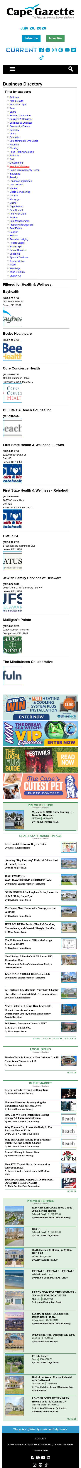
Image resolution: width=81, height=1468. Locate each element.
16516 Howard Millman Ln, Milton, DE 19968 (52, 1251)
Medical (14, 195)
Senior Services (18, 250)
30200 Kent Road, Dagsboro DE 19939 (53, 1334)
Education (15, 137)
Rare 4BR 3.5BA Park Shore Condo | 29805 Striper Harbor (53, 1209)
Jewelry (14, 177)
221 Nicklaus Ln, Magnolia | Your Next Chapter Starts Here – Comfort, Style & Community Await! (31, 992)
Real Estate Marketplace (40, 836)
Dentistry (14, 130)
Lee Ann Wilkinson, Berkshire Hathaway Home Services (49, 1410)
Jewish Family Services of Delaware (32, 578)
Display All (15, 275)
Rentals (14, 235)
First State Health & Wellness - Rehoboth (36, 490)
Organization (16, 206)
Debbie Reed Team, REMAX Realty (53, 1217)
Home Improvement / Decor (24, 170)
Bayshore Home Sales (19, 900)
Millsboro (36, 818)
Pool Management (19, 221)
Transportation (17, 261)
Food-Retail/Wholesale (22, 151)
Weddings (15, 268)
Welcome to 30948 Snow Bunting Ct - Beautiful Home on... (53, 813)
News (56, 1038)
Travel (13, 264)
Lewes (35, 1359)
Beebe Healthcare (17, 333)
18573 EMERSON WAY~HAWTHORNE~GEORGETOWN (28, 878)
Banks (13, 111)
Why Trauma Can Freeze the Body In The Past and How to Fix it (28, 1129)
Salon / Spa (16, 246)
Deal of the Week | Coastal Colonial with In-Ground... (52, 1379)
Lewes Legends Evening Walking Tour (26, 1089)
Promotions (40, 1038)
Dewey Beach (38, 1320)
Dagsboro (36, 1338)
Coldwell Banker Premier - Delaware (26, 884)
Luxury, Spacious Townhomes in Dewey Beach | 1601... (50, 1315)
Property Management (21, 224)
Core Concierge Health (21, 368)
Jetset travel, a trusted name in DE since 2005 (27, 1173)
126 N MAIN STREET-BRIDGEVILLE (27, 973)
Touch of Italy (15, 1065)
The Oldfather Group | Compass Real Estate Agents (52, 1388)
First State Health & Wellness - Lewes (33, 445)
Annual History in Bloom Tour (22, 1152)
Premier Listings (40, 1201)
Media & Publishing (20, 191)
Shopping (15, 253)
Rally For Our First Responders (24, 1186)
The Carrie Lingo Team (47, 1235)
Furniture (14, 155)
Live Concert (16, 184)
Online (13, 202)
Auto (12, 108)
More (70, 1072)
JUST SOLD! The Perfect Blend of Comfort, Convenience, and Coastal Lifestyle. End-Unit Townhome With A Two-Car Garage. (30, 926)
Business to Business (21, 122)
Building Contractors (20, 115)
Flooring (14, 148)
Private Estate (40, 1355)
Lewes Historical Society (20, 1093)
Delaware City (38, 1383)
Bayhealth (11, 291)
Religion (14, 232)
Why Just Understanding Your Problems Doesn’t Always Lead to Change (28, 1141)
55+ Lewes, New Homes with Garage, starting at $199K (30, 910)
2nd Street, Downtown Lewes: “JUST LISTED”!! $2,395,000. (26, 1025)
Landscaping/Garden (21, 181)
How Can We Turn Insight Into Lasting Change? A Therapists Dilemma (27, 1116)
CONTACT (40, 1438)
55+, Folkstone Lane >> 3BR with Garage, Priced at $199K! (28, 942)
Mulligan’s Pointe (17, 620)
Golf (12, 159)
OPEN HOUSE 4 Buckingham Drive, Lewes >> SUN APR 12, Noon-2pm (31, 894)
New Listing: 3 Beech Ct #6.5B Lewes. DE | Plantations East (29, 958)
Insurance (15, 173)
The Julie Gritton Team (47, 822)
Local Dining (40, 1049)
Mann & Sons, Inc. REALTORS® (51, 1277)
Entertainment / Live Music (24, 140)
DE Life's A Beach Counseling (27, 410)
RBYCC (36, 1228)
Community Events (20, 126)
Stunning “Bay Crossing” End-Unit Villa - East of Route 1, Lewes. (31, 862)
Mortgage (15, 199)
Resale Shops (17, 242)
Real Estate (16, 228)
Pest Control (16, 210)
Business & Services (21, 119)
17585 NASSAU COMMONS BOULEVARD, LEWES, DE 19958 (40, 1444)
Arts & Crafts (16, 101)
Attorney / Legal (18, 104)
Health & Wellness (19, 166)
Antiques (14, 97)
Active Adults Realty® (19, 847)
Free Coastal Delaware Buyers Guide (26, 844)
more (70, 1191)
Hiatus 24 (10, 536)
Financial (14, 144)
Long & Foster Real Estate (48, 1302)
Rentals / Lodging (19, 239)
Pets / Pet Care (18, 213)
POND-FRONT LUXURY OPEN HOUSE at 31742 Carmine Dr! (50, 1400)
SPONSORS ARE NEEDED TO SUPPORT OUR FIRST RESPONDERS (29, 1181)
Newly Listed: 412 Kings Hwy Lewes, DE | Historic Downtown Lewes (28, 1007)
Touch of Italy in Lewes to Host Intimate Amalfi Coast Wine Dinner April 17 (32, 1059)
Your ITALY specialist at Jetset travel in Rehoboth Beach (27, 1166)
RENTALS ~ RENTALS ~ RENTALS (53, 1271)
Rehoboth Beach (39, 1214)
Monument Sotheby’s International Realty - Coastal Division (28, 966)
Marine (13, 188)
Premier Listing (40, 805)
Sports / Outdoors (19, 257)
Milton (35, 1256)
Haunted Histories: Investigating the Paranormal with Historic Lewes (25, 1104)
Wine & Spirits (17, 272)
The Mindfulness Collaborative (28, 662)
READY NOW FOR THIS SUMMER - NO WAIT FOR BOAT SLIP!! (54, 1294)
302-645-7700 (40, 1450)
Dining (13, 133)
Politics (13, 217)
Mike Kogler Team (17, 867)
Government (16, 162)
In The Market (40, 1083)
